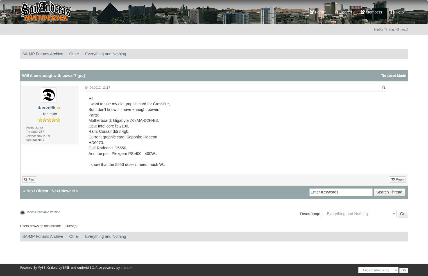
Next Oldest (37, 191)
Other (74, 54)
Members (371, 12)
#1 (383, 87)
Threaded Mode (393, 76)
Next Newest (63, 191)
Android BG (85, 268)
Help (397, 12)
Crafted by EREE (58, 268)
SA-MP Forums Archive (42, 54)
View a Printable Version (43, 212)
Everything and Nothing (105, 54)
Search (343, 12)
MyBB (42, 268)
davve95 (46, 107)
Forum (318, 12)
